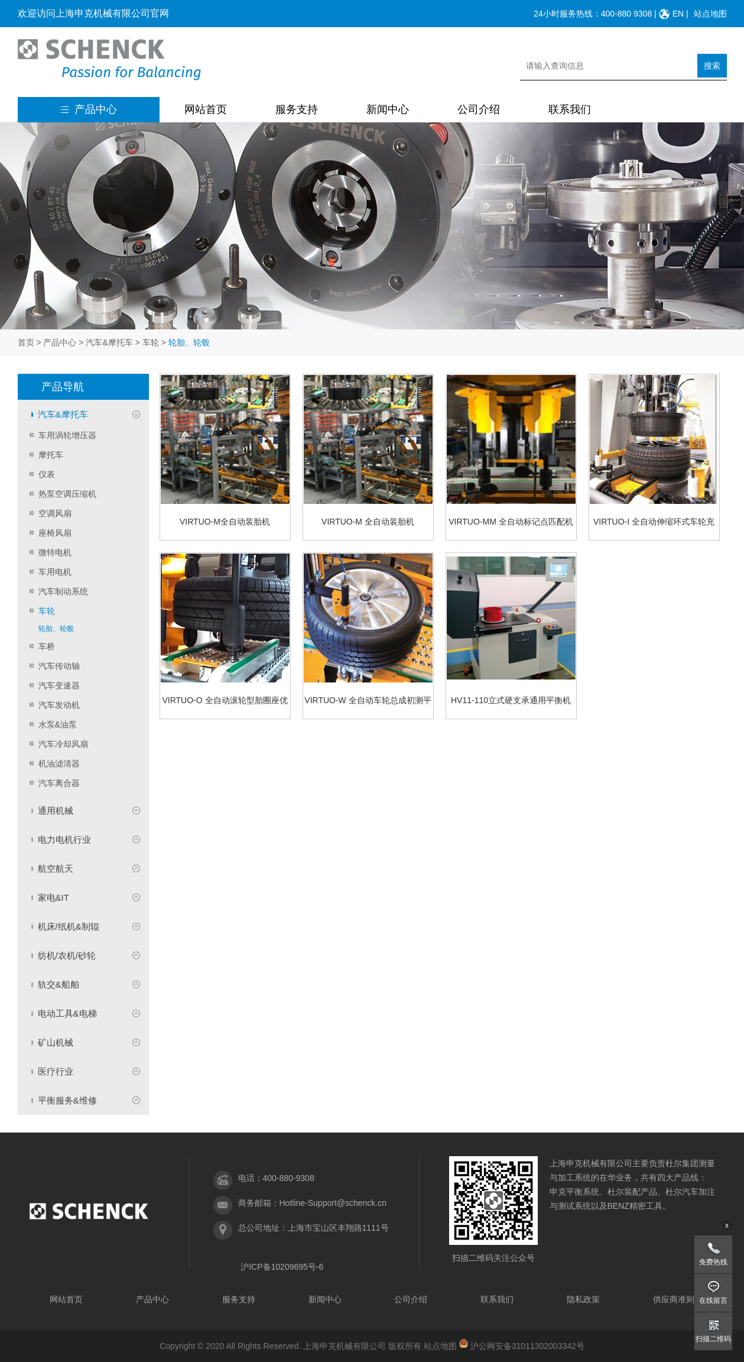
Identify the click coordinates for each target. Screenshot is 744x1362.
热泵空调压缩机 (67, 494)
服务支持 (296, 109)
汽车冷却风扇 (63, 744)
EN (678, 13)
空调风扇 (55, 513)
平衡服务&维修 (67, 1100)
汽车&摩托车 (109, 342)
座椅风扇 (55, 533)
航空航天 (55, 868)
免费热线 (713, 1262)
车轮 (150, 342)
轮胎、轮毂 (56, 629)
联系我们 (569, 109)
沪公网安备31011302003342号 (527, 1346)
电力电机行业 (64, 839)
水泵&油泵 (57, 724)
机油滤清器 (59, 763)
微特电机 (55, 552)
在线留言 (713, 1300)
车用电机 (55, 572)
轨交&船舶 (58, 984)
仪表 (46, 474)
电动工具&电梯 (67, 1013)
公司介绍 (478, 109)
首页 (26, 342)
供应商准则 (673, 1299)
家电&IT (53, 897)
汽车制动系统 (63, 591)
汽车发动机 (59, 705)
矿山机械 (55, 1042)
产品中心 (88, 109)
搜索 (712, 65)
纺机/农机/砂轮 (67, 955)
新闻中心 (387, 109)
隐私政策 (583, 1299)
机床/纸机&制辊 (68, 926)
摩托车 (50, 455)
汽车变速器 (59, 685)
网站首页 (205, 109)
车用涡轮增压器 (67, 435)
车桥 (46, 646)
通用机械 (55, 810)
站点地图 (710, 13)
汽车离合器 (59, 783)
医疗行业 (55, 1071)
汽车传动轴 (59, 666)
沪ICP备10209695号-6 (282, 1267)
